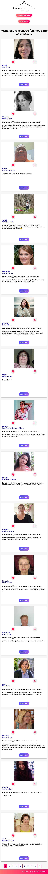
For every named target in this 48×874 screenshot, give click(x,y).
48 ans (10, 789)
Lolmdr (4, 168)
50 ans (8, 67)
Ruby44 (4, 65)
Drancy (4, 737)
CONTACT (43, 872)
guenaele (5, 323)
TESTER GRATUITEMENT (24, 15)
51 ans (12, 840)
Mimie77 (5, 787)
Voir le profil (24, 85)
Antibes (4, 789)
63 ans (11, 531)
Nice (3, 686)
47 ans (10, 376)
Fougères (5, 531)
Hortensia (5, 581)
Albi (3, 67)
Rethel (4, 325)
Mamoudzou (6, 479)
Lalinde (4, 376)
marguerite (5, 529)
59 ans (9, 325)
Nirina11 (5, 478)
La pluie (4, 375)
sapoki (4, 839)
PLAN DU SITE (34, 872)
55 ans (12, 222)
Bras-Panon (6, 170)
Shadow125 (6, 632)
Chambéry (5, 222)
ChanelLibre (6, 272)
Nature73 (5, 426)
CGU (26, 872)
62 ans (9, 583)
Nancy (4, 119)
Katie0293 (5, 736)
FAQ (23, 872)
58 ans (13, 170)
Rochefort (5, 840)
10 (39, 866)
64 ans (10, 737)
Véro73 (4, 220)
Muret (4, 634)
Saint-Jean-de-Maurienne (10, 428)
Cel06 (4, 684)
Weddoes (5, 117)
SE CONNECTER (24, 21)
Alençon (4, 273)
